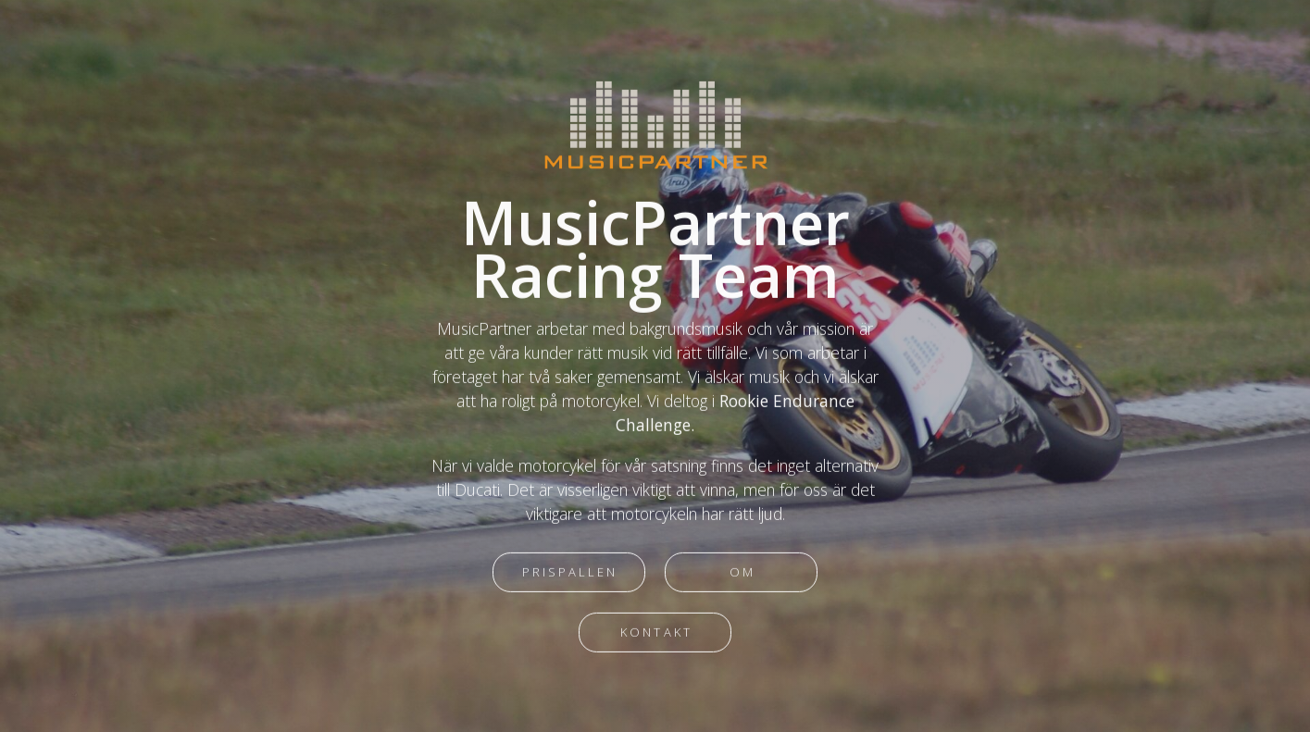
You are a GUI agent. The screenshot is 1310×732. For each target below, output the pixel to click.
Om (742, 573)
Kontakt (656, 634)
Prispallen (570, 573)
